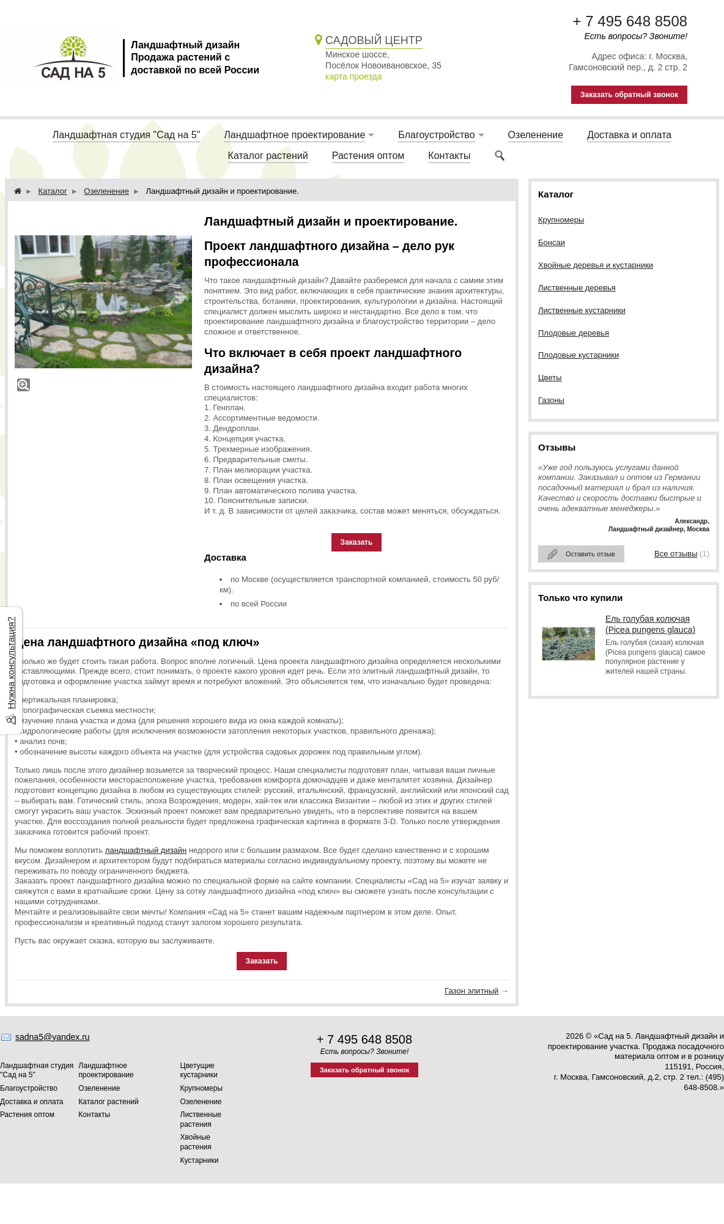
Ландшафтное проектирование (294, 135)
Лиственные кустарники (582, 310)
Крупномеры (561, 219)
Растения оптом (368, 155)
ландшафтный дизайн (146, 850)
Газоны (551, 400)
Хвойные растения (196, 1142)
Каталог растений (268, 155)
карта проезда (353, 76)
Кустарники (199, 1160)
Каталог (53, 191)
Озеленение (536, 135)
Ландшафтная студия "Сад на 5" (127, 135)
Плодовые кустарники (578, 354)
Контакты (449, 155)
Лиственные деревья (577, 287)
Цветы (549, 377)
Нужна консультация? (11, 663)
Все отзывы (675, 553)
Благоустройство (436, 135)
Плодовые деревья (573, 332)
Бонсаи (551, 242)
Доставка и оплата (629, 135)
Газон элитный (471, 990)
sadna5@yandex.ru (52, 1037)
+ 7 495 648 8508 (630, 21)
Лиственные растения (201, 1119)
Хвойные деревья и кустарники (595, 265)
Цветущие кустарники (199, 1070)
